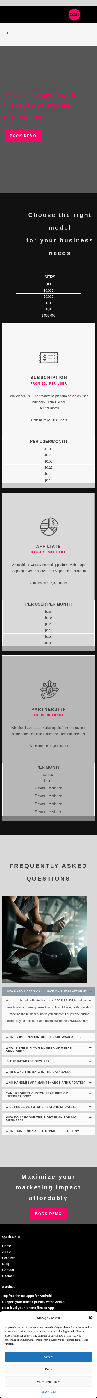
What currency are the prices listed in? (42, 1131)
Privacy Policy (48, 1391)
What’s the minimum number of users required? (39, 1049)
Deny (48, 1369)
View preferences (48, 1381)
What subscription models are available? (44, 1037)
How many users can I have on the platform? (46, 991)
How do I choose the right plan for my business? (41, 1119)
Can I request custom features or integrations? (37, 1094)
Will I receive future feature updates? (41, 1106)
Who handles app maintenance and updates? (46, 1082)
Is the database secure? (28, 1061)
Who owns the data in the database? (38, 1072)
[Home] (6, 32)
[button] (90, 1317)
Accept (48, 1357)
